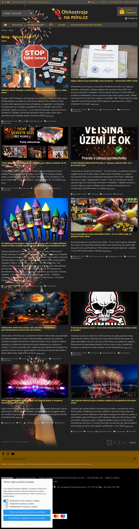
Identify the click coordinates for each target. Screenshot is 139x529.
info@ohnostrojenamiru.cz (39, 2)
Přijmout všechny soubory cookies (26, 512)
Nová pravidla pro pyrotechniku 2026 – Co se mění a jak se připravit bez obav (101, 235)
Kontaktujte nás (95, 478)
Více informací (27, 524)
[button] (17, 24)
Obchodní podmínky (26, 478)
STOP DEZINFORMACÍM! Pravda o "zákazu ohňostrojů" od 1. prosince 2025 (101, 164)
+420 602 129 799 (110, 487)
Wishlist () (116, 2)
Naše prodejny (112, 478)
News (23, 121)
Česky (92, 2)
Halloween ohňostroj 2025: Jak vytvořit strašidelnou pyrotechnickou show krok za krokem (28, 328)
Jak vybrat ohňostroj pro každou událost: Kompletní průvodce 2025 (103, 401)
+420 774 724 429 (19, 2)
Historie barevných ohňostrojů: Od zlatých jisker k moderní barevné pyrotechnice (31, 401)
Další (132, 442)
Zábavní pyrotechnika (96, 256)
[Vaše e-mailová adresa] (66, 458)
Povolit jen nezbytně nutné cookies (27, 518)
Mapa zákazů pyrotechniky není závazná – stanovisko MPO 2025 (104, 81)
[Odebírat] (135, 458)
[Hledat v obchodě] (31, 13)
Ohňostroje (94, 109)
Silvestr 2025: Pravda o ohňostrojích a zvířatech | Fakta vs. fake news (34, 91)
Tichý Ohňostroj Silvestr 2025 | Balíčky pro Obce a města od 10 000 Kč (33, 164)
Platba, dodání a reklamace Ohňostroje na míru (62, 478)
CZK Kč (104, 2)
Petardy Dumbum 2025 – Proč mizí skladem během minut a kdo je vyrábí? (104, 328)
